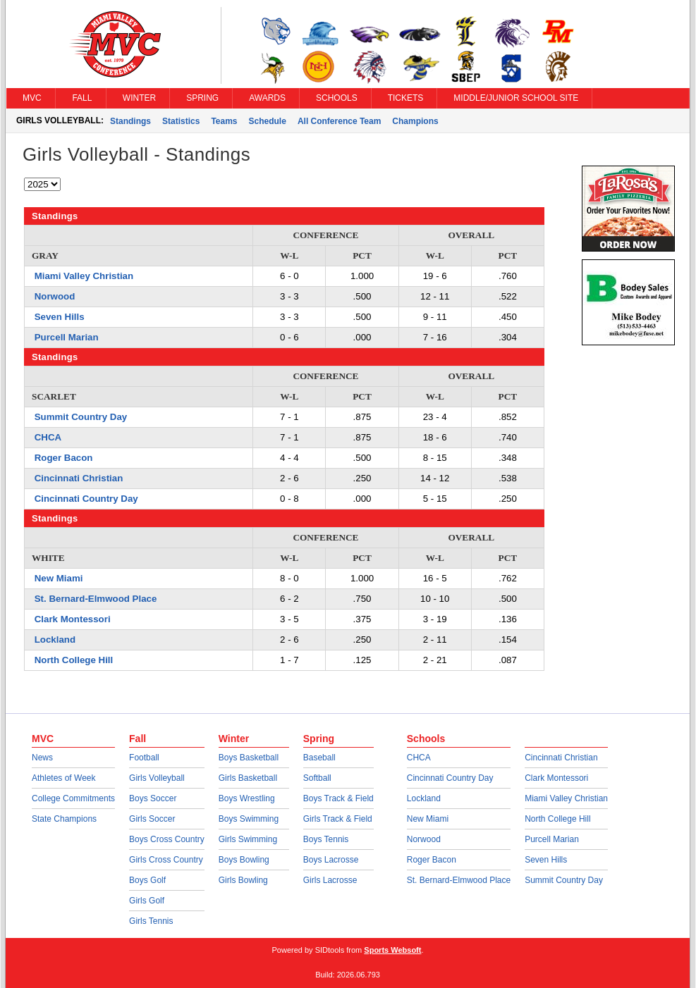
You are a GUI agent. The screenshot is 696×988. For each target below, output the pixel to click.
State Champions (64, 819)
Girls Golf (146, 901)
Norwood (55, 296)
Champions (415, 121)
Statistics (181, 121)
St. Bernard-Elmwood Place (96, 598)
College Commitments (73, 798)
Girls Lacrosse (330, 880)
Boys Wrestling (247, 798)
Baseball (319, 757)
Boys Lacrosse (331, 860)
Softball (317, 778)
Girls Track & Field (337, 819)
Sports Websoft (392, 950)
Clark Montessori (73, 619)
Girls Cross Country (166, 860)
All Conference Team (339, 121)
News (42, 757)
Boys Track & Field (338, 798)
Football (144, 757)
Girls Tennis (151, 921)
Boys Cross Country (166, 839)
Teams (224, 121)
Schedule (267, 121)
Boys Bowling (244, 860)
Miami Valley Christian (84, 276)
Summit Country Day (81, 417)
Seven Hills (60, 316)
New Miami (59, 578)
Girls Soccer (152, 819)
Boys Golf (147, 880)
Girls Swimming (248, 839)
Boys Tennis (325, 839)
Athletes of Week (64, 778)
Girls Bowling (243, 880)
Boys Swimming (249, 819)
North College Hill (74, 660)
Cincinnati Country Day (86, 498)
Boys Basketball (249, 757)
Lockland (55, 639)
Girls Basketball (248, 778)
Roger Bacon (64, 457)
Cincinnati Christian (79, 478)
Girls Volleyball (157, 778)
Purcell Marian (67, 337)
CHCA (48, 437)
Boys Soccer (152, 798)
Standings (130, 121)
